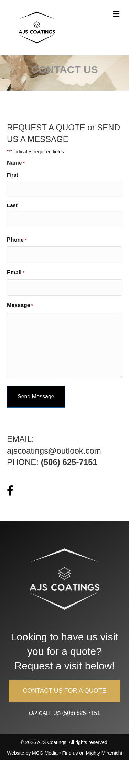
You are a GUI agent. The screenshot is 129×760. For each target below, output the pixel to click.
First (12, 175)
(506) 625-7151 (81, 713)
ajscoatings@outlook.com (54, 450)
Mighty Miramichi (104, 753)
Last (12, 205)
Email (15, 273)
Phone (16, 240)
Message (20, 305)
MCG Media (45, 753)
